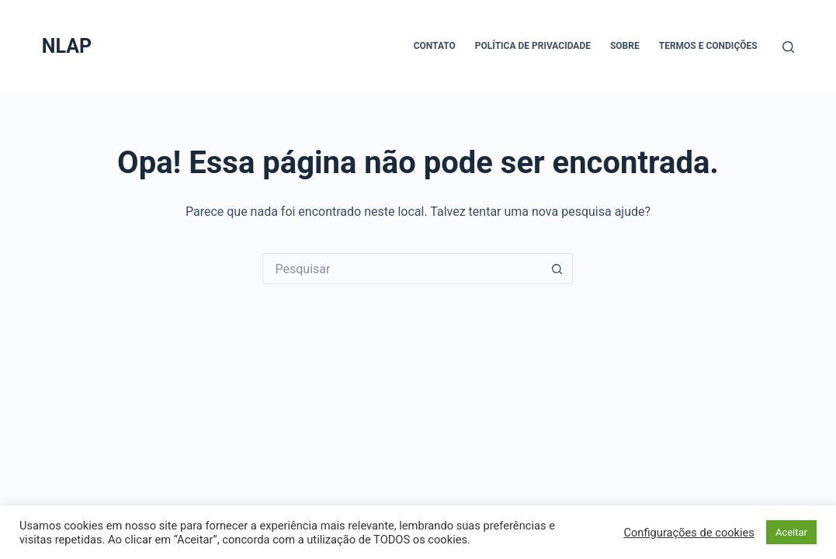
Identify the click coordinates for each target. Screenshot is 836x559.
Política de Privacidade (533, 45)
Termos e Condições (708, 45)
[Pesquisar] (788, 47)
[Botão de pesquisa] (557, 268)
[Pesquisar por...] (402, 268)
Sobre (625, 45)
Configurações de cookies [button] (688, 533)
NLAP (67, 46)
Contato (435, 45)
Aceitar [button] (791, 532)
